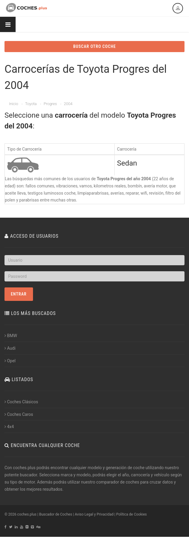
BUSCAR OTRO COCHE (94, 46)
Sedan (127, 163)
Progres (50, 103)
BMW (10, 335)
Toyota (31, 103)
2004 (68, 103)
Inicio (13, 103)
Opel (10, 360)
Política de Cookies (131, 514)
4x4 (9, 426)
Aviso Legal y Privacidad (94, 514)
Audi (10, 348)
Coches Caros (18, 414)
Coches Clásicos (21, 401)
